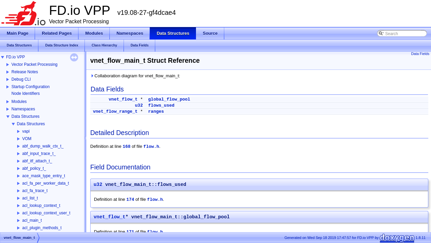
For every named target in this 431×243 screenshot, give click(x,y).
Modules (19, 101)
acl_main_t (32, 220)
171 (130, 232)
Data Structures (25, 116)
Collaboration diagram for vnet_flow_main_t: (135, 75)
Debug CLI (21, 79)
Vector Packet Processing (34, 64)
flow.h (151, 146)
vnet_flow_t (123, 99)
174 (130, 199)
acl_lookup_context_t (41, 205)
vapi (26, 131)
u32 (139, 105)
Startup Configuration (30, 86)
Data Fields (420, 54)
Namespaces (23, 109)
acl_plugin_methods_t (42, 227)
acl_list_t (30, 198)
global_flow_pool (169, 99)
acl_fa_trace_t (34, 190)
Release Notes (24, 72)
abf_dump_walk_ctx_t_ (43, 146)
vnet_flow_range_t (115, 111)
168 (126, 146)
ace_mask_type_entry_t (43, 175)
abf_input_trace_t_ (39, 153)
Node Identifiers (25, 93)
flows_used (161, 105)
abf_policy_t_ (34, 168)
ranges (156, 111)
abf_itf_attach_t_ (37, 161)
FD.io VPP (15, 57)
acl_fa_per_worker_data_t (45, 183)
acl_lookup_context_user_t (46, 213)
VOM (26, 138)
